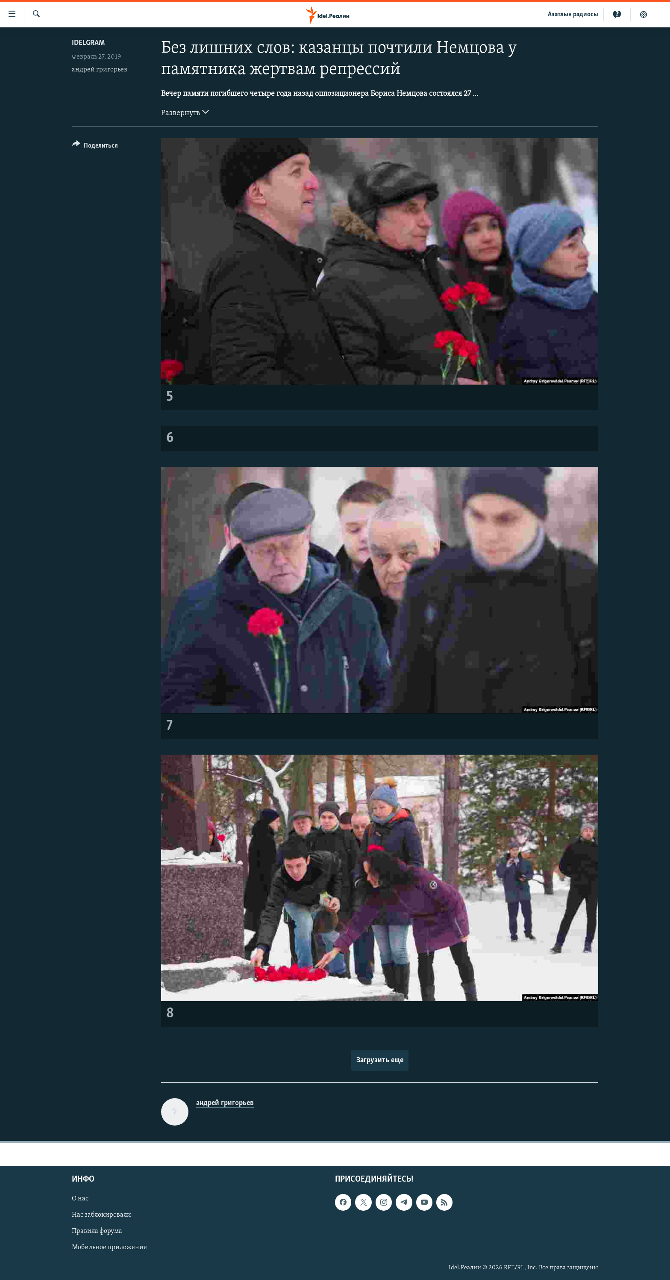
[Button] (95, 147)
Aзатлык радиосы (573, 14)
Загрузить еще (379, 1060)
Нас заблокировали (101, 1215)
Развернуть (185, 112)
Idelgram (88, 43)
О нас (80, 1198)
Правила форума (97, 1231)
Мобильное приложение (109, 1247)
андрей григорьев (99, 69)
